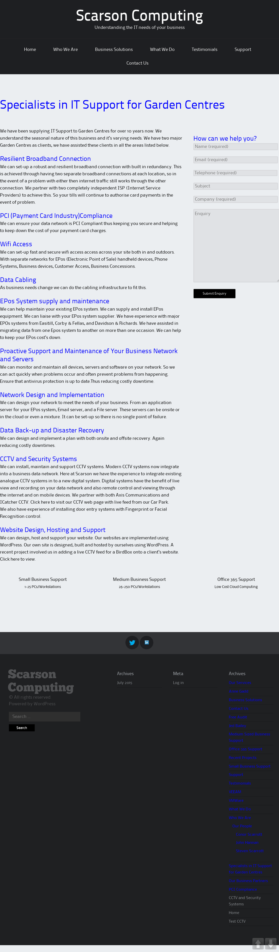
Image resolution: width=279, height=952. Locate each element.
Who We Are (65, 50)
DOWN (270, 943)
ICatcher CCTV (14, 502)
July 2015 (124, 683)
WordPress (44, 704)
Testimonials (204, 50)
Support (243, 50)
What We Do (162, 50)
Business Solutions (114, 50)
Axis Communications (138, 495)
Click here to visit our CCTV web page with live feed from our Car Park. (99, 502)
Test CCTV (237, 921)
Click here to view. (18, 559)
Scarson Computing (139, 16)
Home (30, 50)
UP (258, 943)
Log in (178, 683)
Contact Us (137, 63)
